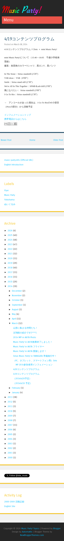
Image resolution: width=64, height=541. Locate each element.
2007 (10, 425)
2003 (10, 443)
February (16, 388)
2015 (10, 281)
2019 (10, 263)
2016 (10, 277)
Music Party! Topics (30, 528)
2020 (10, 258)
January (16, 392)
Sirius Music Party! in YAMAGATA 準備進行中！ (35, 356)
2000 (10, 457)
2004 (10, 439)
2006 (10, 429)
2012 (10, 401)
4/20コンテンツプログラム (26, 369)
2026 (10, 230)
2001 (10, 452)
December (17, 291)
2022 (10, 249)
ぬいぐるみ (9, 204)
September (17, 305)
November (17, 295)
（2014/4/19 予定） (22, 383)
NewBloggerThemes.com (32, 535)
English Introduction (13, 164)
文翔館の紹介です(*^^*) (25, 332)
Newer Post (6, 140)
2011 (10, 406)
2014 (10, 286)
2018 (10, 267)
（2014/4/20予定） (22, 378)
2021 (10, 253)
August (15, 309)
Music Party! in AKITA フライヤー (28, 346)
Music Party (9, 195)
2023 (10, 244)
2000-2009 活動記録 (14, 501)
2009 (10, 415)
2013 (10, 397)
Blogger (57, 528)
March (15, 323)
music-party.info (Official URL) (18, 160)
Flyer (6, 190)
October (16, 300)
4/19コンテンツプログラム (29, 39)
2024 (10, 239)
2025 (10, 235)
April (14, 318)
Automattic (27, 531)
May (14, 314)
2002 (10, 448)
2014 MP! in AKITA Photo (24, 337)
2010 (10, 411)
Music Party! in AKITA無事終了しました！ (32, 342)
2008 (10, 420)
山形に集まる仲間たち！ (25, 328)
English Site (9, 506)
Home (32, 140)
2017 (10, 272)
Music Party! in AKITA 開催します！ (29, 351)
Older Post (58, 140)
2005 (10, 434)
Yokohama (9, 199)
